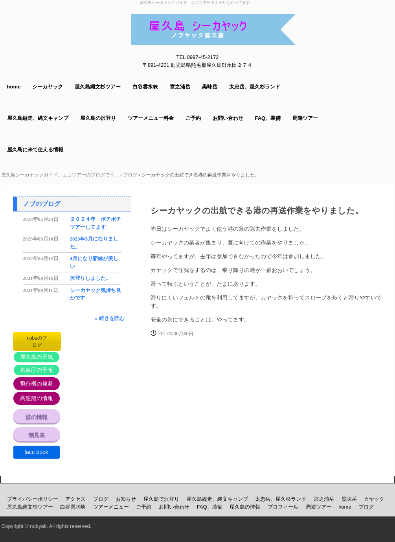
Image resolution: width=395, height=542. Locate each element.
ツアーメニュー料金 (151, 118)
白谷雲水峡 (145, 87)
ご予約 (193, 118)
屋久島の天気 (36, 357)
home (14, 87)
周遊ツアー (305, 118)
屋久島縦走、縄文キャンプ (37, 118)
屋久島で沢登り (161, 499)
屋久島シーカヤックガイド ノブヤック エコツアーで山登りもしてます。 (213, 29)
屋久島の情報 (245, 507)
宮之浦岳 (180, 87)
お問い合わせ (228, 118)
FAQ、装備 (268, 118)
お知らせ (126, 499)
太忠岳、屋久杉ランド (254, 87)
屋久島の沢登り (98, 118)
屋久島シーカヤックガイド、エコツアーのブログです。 (60, 175)
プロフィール (283, 507)
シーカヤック (47, 87)
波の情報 (37, 417)
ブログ (130, 175)
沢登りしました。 (90, 278)
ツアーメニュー (111, 507)
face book (36, 452)
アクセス (75, 499)
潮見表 (36, 435)
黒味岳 (209, 87)
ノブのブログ (42, 203)
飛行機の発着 (36, 383)
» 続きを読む (110, 318)
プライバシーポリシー (32, 499)
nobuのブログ (37, 341)
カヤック (374, 499)
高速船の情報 (36, 398)
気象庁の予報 (36, 370)
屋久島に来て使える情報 (35, 149)
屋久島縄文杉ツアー (98, 87)
